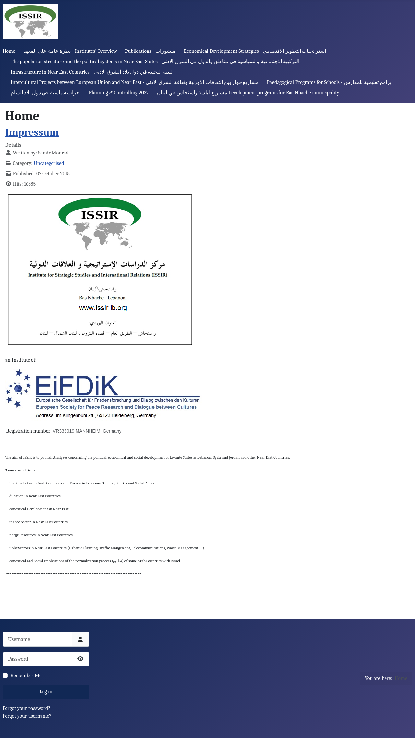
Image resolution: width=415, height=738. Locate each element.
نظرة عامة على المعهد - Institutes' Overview (70, 51)
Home (9, 51)
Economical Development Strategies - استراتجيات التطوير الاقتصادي (255, 51)
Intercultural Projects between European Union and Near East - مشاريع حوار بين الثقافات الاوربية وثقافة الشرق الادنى (135, 82)
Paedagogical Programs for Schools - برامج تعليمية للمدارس (329, 82)
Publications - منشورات (150, 51)
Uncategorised (49, 163)
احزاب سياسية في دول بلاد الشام (46, 93)
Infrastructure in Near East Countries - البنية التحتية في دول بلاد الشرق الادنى (92, 72)
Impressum (32, 132)
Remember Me (26, 675)
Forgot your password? (26, 708)
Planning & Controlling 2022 (119, 93)
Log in (46, 692)
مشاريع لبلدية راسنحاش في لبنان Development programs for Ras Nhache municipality (248, 93)
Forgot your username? (27, 716)
